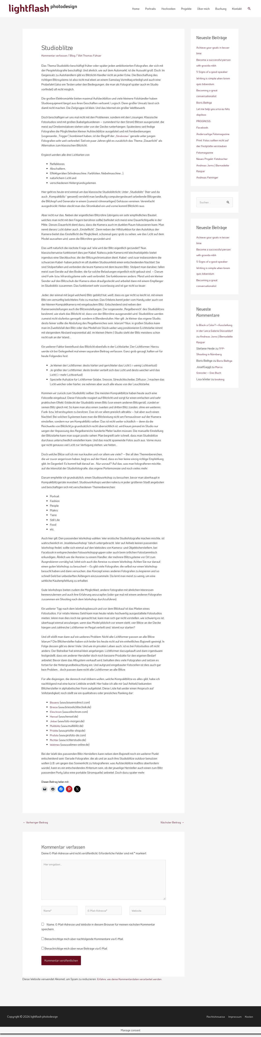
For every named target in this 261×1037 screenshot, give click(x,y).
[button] (249, 8)
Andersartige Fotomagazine (213, 134)
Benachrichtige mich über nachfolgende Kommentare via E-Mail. (84, 942)
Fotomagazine (205, 152)
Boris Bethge (204, 102)
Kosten (249, 1020)
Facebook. (202, 127)
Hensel (54, 716)
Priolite (54, 730)
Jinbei (53, 721)
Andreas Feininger (207, 177)
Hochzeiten (168, 9)
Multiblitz (55, 726)
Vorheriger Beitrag (36, 822)
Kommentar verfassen (55, 55)
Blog (74, 55)
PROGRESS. (204, 121)
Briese (54, 707)
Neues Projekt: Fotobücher (213, 159)
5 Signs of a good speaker (212, 72)
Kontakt (237, 9)
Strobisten (122, 136)
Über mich (203, 9)
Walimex (55, 744)
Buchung (220, 9)
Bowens (55, 702)
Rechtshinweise (215, 1020)
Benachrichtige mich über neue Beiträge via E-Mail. (76, 952)
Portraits (150, 9)
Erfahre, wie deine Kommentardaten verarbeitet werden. (131, 982)
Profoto (54, 735)
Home (135, 9)
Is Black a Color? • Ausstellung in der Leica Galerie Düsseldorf (211, 330)
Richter (54, 740)
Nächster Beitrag (171, 822)
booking (220, 385)
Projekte (186, 9)
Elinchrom (56, 712)
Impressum (235, 1020)
